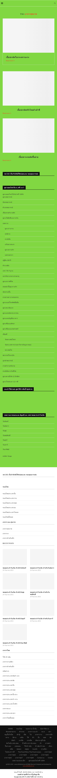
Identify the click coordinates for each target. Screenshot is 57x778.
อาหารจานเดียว (8, 662)
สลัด (11, 749)
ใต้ (28, 737)
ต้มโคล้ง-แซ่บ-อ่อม (12, 743)
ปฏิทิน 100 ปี (7, 260)
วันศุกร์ (5, 440)
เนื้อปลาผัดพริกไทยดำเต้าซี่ (28, 110)
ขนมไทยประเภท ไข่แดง (11, 512)
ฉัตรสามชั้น (7, 292)
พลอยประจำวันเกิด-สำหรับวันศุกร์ (14, 619)
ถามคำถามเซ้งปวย (9, 366)
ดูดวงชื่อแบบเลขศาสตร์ (10, 329)
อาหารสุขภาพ (7, 529)
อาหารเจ (6, 533)
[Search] (55, 3)
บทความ (5, 223)
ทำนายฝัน (6, 265)
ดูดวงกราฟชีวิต (8, 281)
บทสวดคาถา (9, 255)
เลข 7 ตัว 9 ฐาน (8, 271)
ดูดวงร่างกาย (9, 228)
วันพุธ (5, 431)
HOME (10, 729)
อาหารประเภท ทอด (9, 690)
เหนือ (21, 737)
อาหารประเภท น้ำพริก (10, 704)
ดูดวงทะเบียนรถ (8, 308)
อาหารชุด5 (45, 755)
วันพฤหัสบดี (6, 435)
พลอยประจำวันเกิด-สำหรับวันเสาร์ (41, 619)
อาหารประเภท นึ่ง (9, 685)
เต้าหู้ (18, 734)
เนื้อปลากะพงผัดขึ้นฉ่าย (28, 157)
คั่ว (33, 737)
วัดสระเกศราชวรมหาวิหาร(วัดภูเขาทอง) (18, 345)
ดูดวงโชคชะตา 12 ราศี (10, 382)
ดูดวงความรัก (9, 250)
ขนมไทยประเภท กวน (10, 498)
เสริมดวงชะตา (10, 244)
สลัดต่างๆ (6, 671)
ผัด (51, 737)
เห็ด (25, 734)
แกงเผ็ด (29, 740)
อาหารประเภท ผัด (9, 680)
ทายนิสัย (7, 239)
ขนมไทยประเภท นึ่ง (9, 493)
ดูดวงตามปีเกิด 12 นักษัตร (11, 376)
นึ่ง (39, 737)
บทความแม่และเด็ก (18, 760)
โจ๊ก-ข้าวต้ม (7, 657)
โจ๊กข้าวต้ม (27, 746)
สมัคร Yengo (8, 456)
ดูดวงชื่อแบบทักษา (9, 323)
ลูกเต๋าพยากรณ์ (8, 360)
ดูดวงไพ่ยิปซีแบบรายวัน (10, 218)
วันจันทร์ (5, 421)
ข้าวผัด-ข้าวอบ (40, 746)
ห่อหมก (19, 749)
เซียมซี (5, 334)
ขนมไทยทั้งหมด (8, 517)
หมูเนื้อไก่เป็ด (9, 734)
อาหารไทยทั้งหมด (8, 718)
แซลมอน (18, 746)
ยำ (41, 743)
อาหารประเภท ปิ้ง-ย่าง (10, 694)
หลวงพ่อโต (8, 350)
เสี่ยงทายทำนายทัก (9, 213)
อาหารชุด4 (34, 755)
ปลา (49, 731)
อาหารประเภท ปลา (9, 713)
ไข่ (31, 734)
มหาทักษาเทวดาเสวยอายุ (11, 276)
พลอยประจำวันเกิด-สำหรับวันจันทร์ (14, 568)
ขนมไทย (19, 729)
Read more (10, 60)
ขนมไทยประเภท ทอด (10, 503)
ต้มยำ (13, 740)
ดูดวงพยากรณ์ (7, 197)
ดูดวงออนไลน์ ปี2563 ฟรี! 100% (13, 194)
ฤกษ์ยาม (7, 234)
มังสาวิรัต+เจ (44, 729)
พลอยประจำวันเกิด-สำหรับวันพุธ (13, 592)
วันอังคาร (6, 426)
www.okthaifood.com (28, 766)
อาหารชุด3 (23, 755)
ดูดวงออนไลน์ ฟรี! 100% (37, 760)
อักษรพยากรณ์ (7, 202)
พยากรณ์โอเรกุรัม (8, 355)
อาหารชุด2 (12, 755)
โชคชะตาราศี (9, 752)
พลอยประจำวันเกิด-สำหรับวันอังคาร (42, 568)
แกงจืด (21, 740)
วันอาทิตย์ (6, 449)
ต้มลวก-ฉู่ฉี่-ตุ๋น (40, 740)
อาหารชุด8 (30, 758)
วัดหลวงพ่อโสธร (10, 339)
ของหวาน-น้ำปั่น (31, 729)
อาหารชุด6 (8, 758)
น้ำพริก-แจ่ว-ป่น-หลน (29, 743)
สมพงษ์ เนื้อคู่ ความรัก (10, 287)
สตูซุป (27, 749)
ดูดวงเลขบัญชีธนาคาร (10, 318)
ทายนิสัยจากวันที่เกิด (9, 371)
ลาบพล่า (48, 743)
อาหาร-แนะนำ (33, 731)
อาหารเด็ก (49, 734)
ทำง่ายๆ (21, 731)
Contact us (40, 758)
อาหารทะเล (6, 708)
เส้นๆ (50, 746)
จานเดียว (44, 749)
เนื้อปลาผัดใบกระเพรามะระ (17, 57)
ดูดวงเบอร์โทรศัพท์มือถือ (11, 302)
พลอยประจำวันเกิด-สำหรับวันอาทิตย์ (15, 643)
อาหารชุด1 (48, 752)
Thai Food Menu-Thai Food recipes (29, 752)
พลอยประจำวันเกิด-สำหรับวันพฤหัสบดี (40, 593)
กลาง (7, 737)
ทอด (44, 737)
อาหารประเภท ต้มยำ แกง (11, 676)
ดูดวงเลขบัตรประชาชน (10, 313)
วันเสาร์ (5, 445)
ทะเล (43, 731)
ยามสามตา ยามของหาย (11, 297)
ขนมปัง (34, 749)
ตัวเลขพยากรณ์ (8, 207)
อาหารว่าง (38, 734)
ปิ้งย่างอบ (8, 746)
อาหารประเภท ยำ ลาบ (10, 699)
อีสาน (14, 737)
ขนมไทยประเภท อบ (9, 507)
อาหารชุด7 (19, 758)
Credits (50, 758)
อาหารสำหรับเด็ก (8, 538)
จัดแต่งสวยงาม (11, 731)
